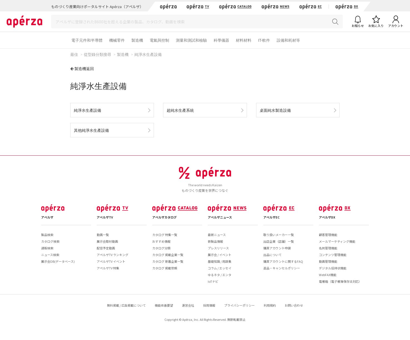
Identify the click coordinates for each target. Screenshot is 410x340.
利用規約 (270, 305)
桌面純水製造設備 (275, 110)
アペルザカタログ (164, 217)
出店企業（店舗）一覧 (278, 241)
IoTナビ (213, 281)
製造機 (137, 40)
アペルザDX (327, 217)
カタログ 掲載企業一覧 (167, 254)
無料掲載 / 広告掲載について (126, 305)
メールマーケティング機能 (337, 241)
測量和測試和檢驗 (191, 40)
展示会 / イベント (219, 254)
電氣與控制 (159, 40)
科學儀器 (221, 40)
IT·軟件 (264, 40)
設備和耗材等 (288, 40)
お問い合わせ (294, 305)
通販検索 (47, 248)
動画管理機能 (328, 261)
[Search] (197, 21)
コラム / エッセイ (219, 268)
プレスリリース (218, 248)
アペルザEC (271, 217)
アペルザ (47, 217)
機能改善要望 (164, 305)
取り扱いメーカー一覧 (278, 234)
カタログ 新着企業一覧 (167, 261)
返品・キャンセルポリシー (281, 268)
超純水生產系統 (180, 110)
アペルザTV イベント (111, 261)
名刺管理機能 (328, 248)
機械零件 (117, 40)
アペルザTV (105, 217)
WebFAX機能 (327, 274)
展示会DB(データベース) (58, 261)
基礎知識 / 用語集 (219, 261)
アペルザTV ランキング (112, 254)
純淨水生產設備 (87, 110)
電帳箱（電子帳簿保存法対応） (340, 281)
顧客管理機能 (328, 234)
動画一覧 (103, 234)
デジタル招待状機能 (332, 268)
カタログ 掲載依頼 (164, 268)
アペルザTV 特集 (108, 268)
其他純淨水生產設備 (91, 130)
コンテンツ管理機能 (332, 254)
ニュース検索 (50, 254)
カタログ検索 (50, 241)
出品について (272, 254)
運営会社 (188, 305)
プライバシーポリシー (239, 305)
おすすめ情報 (161, 241)
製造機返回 (84, 68)
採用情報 (209, 305)
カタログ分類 (161, 248)
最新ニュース (217, 234)
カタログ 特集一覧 (164, 234)
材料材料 (243, 40)
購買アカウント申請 (277, 248)
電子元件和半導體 (86, 40)
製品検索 (47, 234)
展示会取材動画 (107, 241)
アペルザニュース (220, 217)
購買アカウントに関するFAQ (283, 261)
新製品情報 (215, 241)
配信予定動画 (106, 248)
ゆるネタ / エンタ (219, 274)
